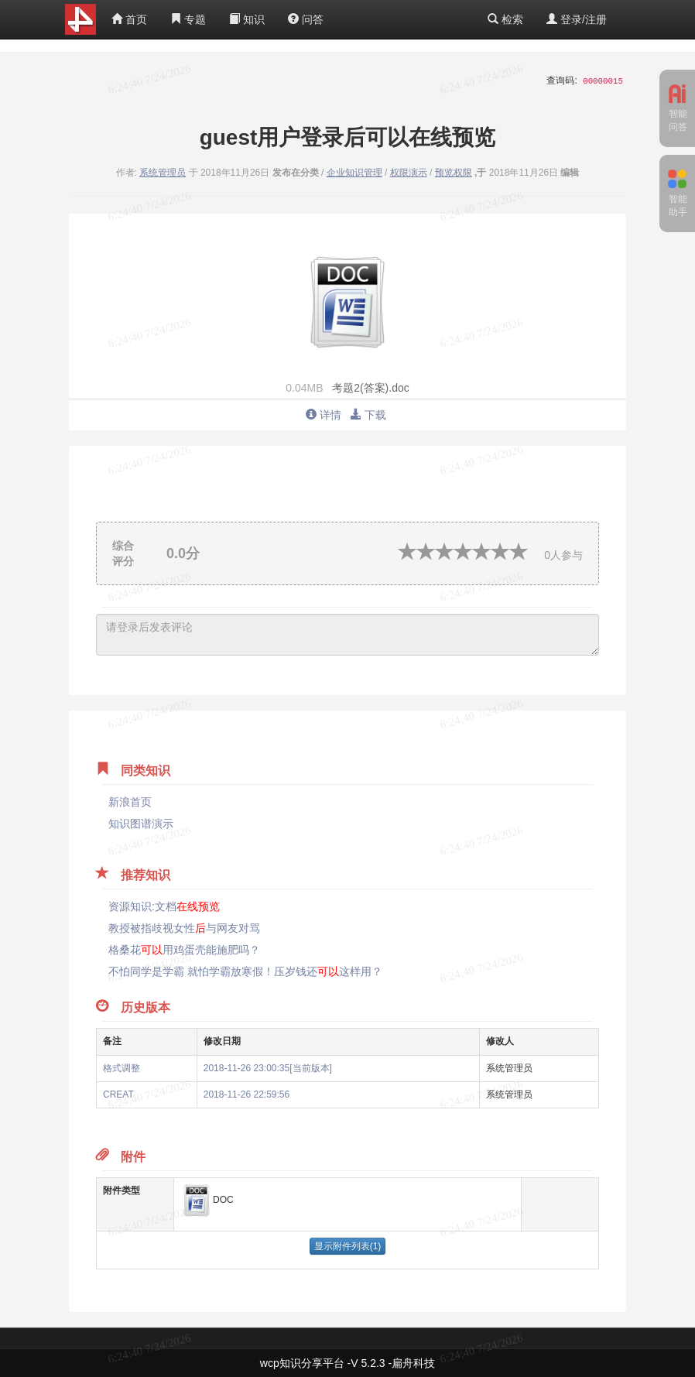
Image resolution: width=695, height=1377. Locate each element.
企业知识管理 (354, 172)
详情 (323, 415)
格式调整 (121, 1068)
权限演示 (408, 172)
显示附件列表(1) (348, 1246)
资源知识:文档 (164, 906)
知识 (247, 19)
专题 (188, 19)
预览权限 (453, 172)
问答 (306, 19)
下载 (368, 415)
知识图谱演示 (140, 823)
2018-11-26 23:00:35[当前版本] (268, 1068)
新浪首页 (130, 802)
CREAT (118, 1094)
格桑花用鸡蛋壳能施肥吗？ (184, 950)
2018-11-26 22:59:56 (246, 1094)
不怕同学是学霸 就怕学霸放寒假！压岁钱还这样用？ (245, 971)
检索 (505, 19)
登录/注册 (576, 19)
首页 (129, 19)
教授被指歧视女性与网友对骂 (184, 928)
